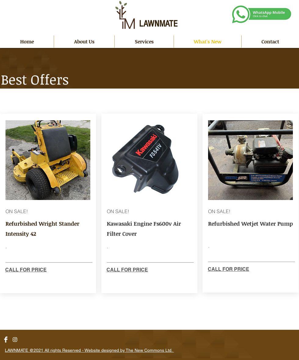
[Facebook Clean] (6, 339)
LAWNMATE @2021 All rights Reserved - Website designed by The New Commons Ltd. (89, 350)
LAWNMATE (158, 24)
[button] (144, 41)
